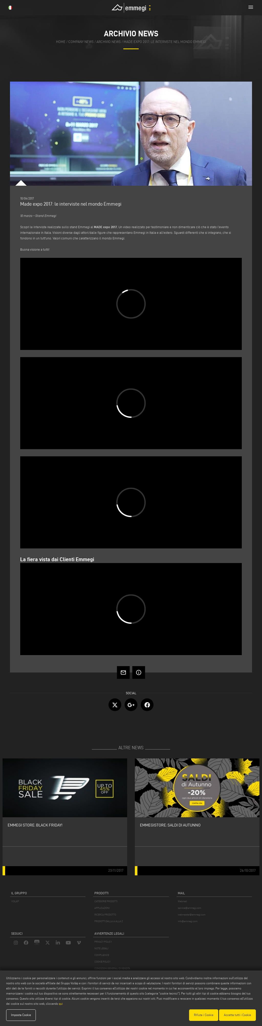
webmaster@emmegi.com (191, 914)
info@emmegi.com (188, 921)
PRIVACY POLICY (103, 941)
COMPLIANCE (101, 955)
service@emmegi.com (189, 908)
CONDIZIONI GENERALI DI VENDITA (112, 968)
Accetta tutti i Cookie (237, 1015)
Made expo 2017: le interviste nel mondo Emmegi (165, 42)
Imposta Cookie (21, 1015)
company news (81, 42)
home (61, 42)
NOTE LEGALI (101, 948)
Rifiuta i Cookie (203, 1015)
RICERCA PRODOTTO (105, 914)
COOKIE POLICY (102, 961)
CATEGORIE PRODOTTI (105, 901)
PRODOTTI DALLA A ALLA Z (108, 921)
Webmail (182, 901)
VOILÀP (15, 901)
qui (61, 1003)
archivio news (108, 42)
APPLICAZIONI (102, 908)
